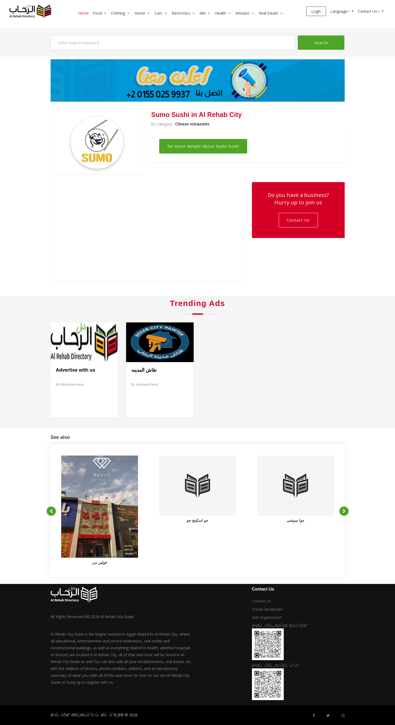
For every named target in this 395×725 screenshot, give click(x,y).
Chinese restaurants (192, 124)
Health (220, 13)
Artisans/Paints (144, 384)
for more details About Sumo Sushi (203, 146)
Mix (202, 13)
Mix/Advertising (69, 384)
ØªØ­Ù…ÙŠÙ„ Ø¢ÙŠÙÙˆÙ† (275, 665)
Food (97, 13)
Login (316, 11)
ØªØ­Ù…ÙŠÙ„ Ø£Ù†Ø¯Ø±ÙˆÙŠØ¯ (280, 625)
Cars (158, 13)
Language (340, 11)
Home (83, 13)
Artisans (242, 13)
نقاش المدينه (144, 370)
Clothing (118, 13)
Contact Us (369, 11)
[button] (107, 13)
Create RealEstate (267, 609)
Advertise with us (75, 370)
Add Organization (267, 617)
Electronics (181, 13)
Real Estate (268, 13)
